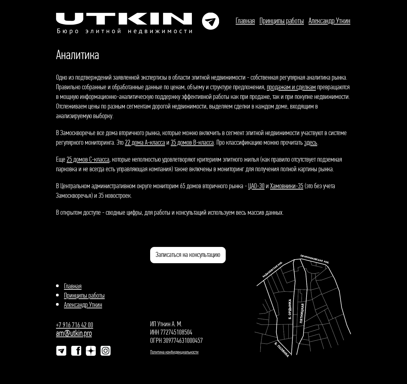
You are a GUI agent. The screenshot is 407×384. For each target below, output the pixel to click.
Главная (245, 20)
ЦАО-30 (256, 186)
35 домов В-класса (192, 142)
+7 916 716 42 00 (74, 325)
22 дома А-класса (145, 142)
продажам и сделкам (291, 87)
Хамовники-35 (286, 186)
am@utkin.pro (74, 333)
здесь (310, 142)
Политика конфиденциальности (174, 352)
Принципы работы (282, 20)
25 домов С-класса (88, 159)
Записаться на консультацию (188, 254)
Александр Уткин (329, 20)
